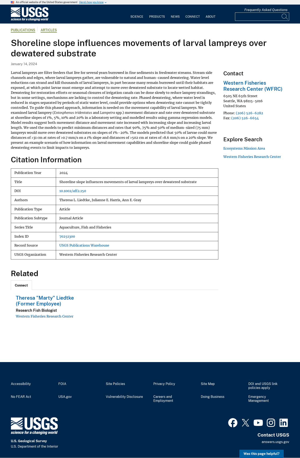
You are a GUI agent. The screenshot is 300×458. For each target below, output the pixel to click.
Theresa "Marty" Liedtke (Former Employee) (45, 301)
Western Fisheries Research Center (44, 316)
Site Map (208, 384)
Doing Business (212, 397)
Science (136, 16)
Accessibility (21, 384)
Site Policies (115, 384)
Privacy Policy (164, 384)
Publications (23, 30)
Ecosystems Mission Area (244, 148)
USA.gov (65, 397)
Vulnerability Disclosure (124, 397)
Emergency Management (258, 399)
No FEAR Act (21, 397)
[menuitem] (137, 14)
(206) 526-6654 (245, 118)
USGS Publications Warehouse (84, 245)
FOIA (62, 384)
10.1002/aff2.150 (72, 191)
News (175, 16)
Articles (49, 30)
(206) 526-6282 (249, 113)
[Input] (262, 16)
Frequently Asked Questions (266, 10)
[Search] (285, 16)
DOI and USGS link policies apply (263, 386)
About (210, 16)
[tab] (21, 285)
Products (157, 16)
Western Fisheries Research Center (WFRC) (252, 86)
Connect (192, 16)
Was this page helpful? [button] (262, 454)
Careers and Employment (163, 399)
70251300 (67, 236)
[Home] (29, 20)
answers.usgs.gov (275, 442)
